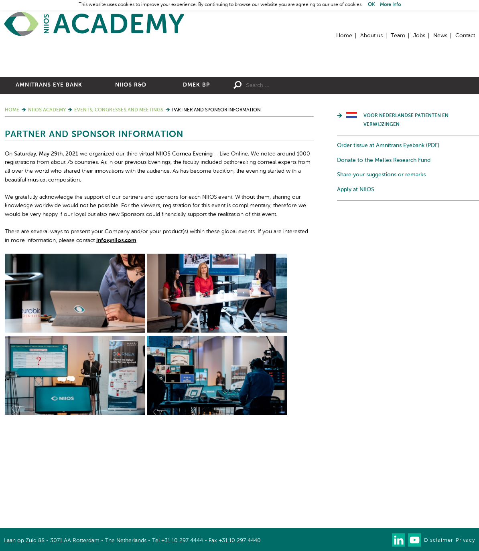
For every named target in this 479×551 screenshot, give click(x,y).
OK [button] (371, 4)
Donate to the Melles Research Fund (383, 247)
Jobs (419, 35)
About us (371, 35)
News (440, 35)
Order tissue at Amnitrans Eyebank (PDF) (388, 233)
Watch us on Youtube (414, 540)
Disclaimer (438, 540)
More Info (390, 4)
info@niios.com (116, 327)
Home (94, 24)
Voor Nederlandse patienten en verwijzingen (406, 207)
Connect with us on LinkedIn (398, 540)
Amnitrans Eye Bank (49, 172)
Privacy (465, 540)
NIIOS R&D (130, 172)
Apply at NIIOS (355, 276)
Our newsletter (382, 540)
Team (398, 35)
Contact (465, 35)
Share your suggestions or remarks (381, 262)
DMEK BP (196, 172)
